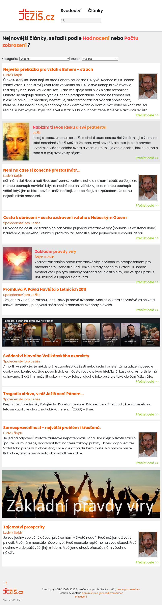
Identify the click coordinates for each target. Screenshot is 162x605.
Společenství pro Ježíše (21, 223)
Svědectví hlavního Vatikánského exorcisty (46, 356)
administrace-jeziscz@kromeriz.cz (102, 593)
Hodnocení (96, 38)
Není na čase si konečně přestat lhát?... (41, 170)
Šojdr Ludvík (44, 257)
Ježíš (36, 132)
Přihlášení (81, 596)
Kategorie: (10, 58)
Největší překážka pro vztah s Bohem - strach (48, 69)
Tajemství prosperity (24, 527)
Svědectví (71, 11)
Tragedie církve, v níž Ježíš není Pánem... (43, 394)
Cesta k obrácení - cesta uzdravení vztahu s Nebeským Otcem (65, 217)
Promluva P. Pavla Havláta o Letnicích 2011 (44, 289)
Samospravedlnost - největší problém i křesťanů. (52, 427)
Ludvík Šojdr (12, 75)
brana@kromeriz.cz (128, 589)
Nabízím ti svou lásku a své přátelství (69, 127)
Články (95, 11)
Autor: (75, 58)
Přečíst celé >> (147, 115)
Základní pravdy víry (55, 251)
